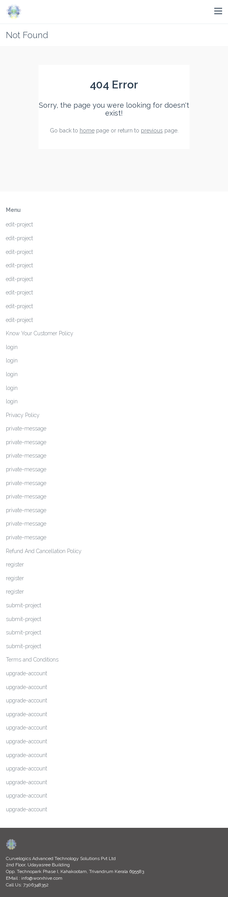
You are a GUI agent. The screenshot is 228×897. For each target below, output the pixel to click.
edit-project (19, 224)
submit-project (23, 605)
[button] (218, 11)
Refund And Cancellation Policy (44, 551)
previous (152, 130)
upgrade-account (26, 673)
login (12, 347)
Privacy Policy (23, 415)
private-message (26, 428)
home (87, 130)
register (15, 564)
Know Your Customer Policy (39, 333)
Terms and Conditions (32, 659)
